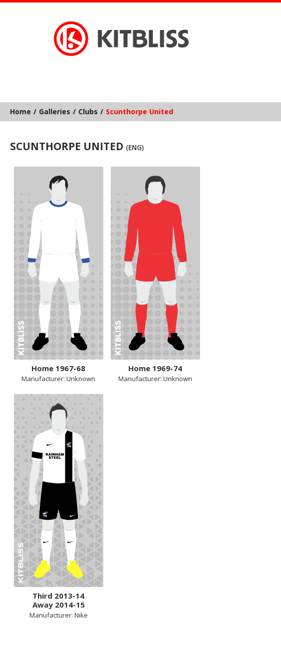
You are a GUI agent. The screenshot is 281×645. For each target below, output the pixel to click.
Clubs (88, 111)
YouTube (168, 71)
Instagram (149, 71)
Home (20, 111)
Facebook (129, 71)
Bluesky (110, 71)
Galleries (54, 111)
